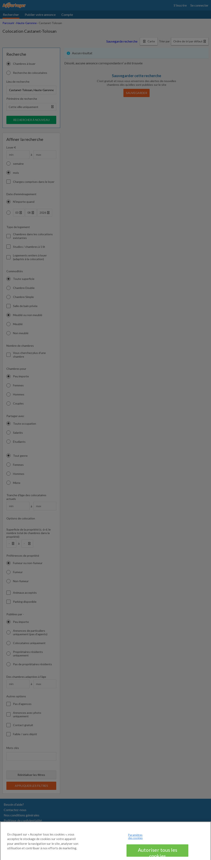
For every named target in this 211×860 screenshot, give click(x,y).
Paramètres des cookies (135, 842)
